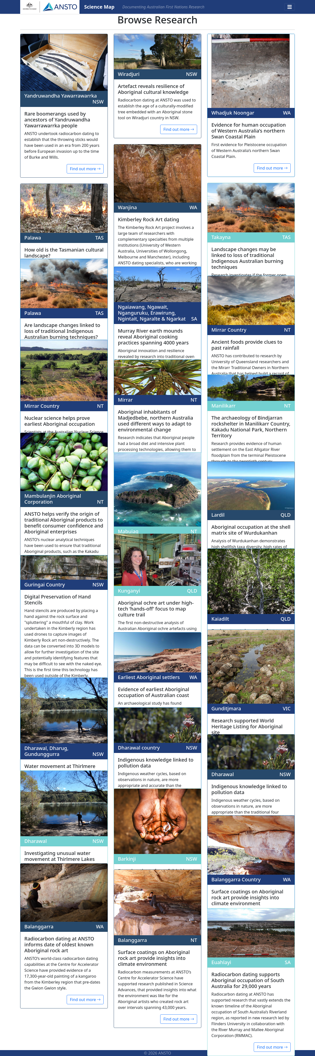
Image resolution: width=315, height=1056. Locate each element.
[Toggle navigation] (289, 7)
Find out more (85, 168)
